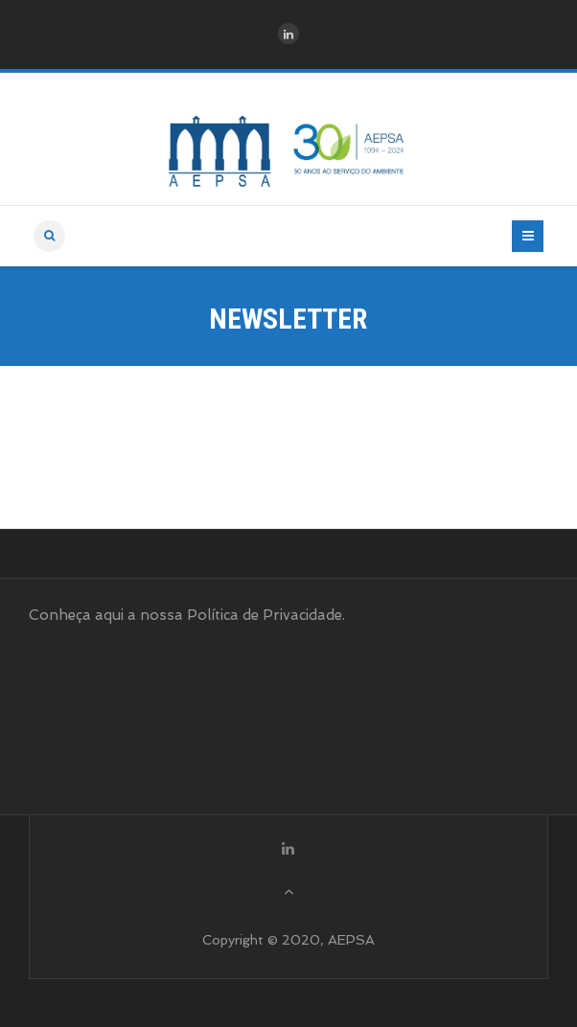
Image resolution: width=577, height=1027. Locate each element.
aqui (109, 615)
